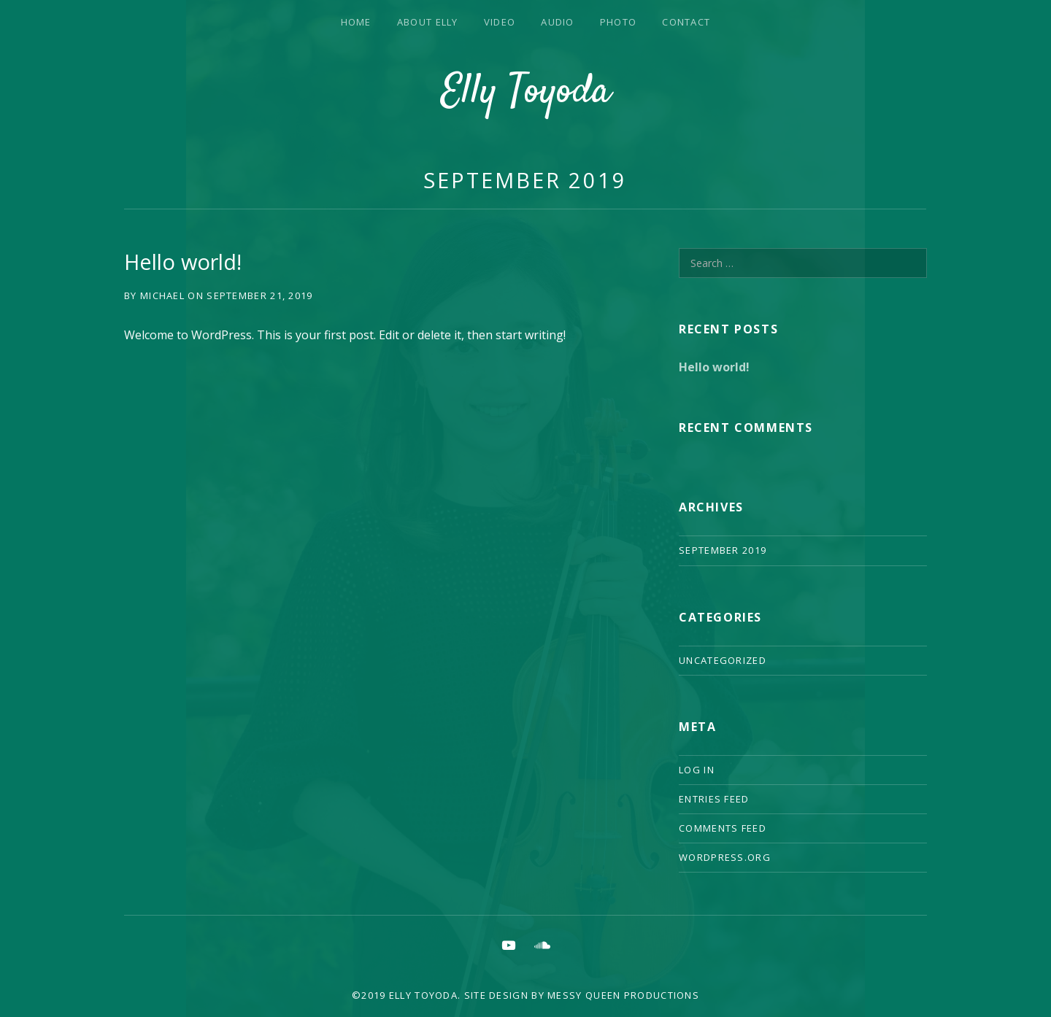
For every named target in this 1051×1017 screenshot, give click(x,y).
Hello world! (183, 261)
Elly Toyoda (526, 92)
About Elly (427, 21)
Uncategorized (722, 660)
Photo (618, 21)
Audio (557, 21)
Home (356, 21)
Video (500, 21)
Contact (686, 21)
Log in (697, 769)
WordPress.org (725, 857)
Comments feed (722, 828)
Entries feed (714, 798)
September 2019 (525, 180)
